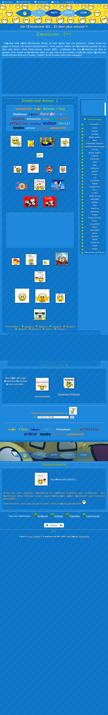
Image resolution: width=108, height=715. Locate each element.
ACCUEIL (7, 2)
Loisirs (94, 174)
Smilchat (56, 516)
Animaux (94, 131)
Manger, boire (95, 187)
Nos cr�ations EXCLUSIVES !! (63, 479)
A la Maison (94, 180)
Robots (94, 227)
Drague (59, 329)
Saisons (95, 233)
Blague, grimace (95, 137)
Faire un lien (84, 536)
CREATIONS (40, 2)
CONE (68, 12)
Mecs (95, 190)
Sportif (94, 239)
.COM (83, 12)
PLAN (55, 2)
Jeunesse (94, 171)
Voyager (95, 249)
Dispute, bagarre (95, 153)
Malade (95, 184)
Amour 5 (69, 326)
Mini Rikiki (94, 199)
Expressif (94, 156)
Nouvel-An (95, 208)
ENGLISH (68, 2)
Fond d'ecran (91, 516)
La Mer (95, 193)
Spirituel (94, 236)
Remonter (54, 525)
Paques (94, 215)
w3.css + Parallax (34, 536)
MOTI (54, 12)
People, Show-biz (94, 218)
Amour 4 (55, 326)
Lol (94, 177)
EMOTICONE (23, 2)
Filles (95, 165)
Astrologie (95, 134)
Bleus (95, 140)
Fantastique (94, 159)
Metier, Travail (94, 196)
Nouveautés (94, 124)
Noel (94, 205)
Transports (95, 242)
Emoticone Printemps (69, 394)
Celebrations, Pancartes (95, 143)
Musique (94, 202)
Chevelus (94, 149)
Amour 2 (28, 326)
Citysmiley (73, 516)
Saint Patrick (95, 230)
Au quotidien (95, 224)
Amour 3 (41, 326)
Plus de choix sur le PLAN (94, 252)
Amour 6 (21, 329)
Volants (95, 246)
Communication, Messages (95, 146)
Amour (94, 128)
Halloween (95, 168)
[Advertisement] (54, 76)
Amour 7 (35, 329)
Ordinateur (94, 212)
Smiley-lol (41, 516)
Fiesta (95, 162)
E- (39, 12)
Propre (94, 221)
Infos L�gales (72, 536)
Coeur (47, 329)
